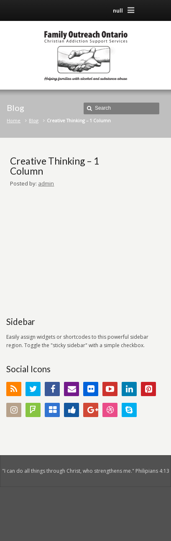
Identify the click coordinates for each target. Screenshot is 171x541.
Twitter (33, 389)
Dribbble (109, 410)
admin (46, 183)
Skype (129, 410)
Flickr (90, 389)
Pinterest (148, 389)
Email (71, 389)
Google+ (90, 410)
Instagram (13, 410)
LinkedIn (129, 389)
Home (13, 120)
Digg (71, 410)
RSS (13, 389)
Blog (33, 120)
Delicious (52, 410)
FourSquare (33, 410)
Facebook (52, 389)
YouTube (109, 389)
